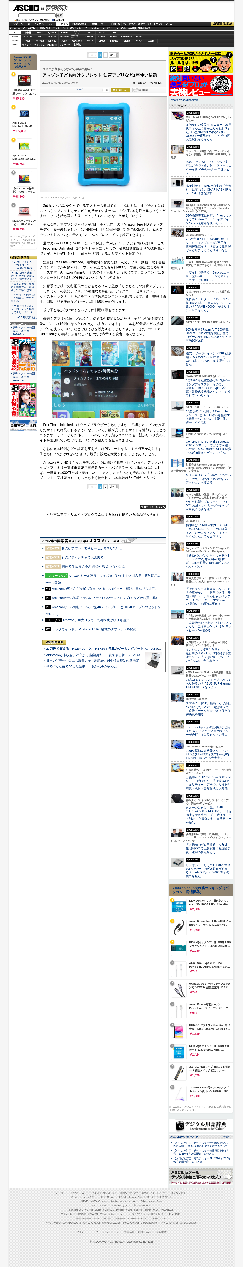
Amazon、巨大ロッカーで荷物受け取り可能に (96, 620)
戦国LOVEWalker (188, 1223)
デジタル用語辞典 (116, 1218)
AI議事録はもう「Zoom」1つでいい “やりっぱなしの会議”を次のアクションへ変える (208, 478)
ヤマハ (139, 41)
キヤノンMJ (40, 45)
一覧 (106, 90)
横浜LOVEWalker (91, 1223)
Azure (65, 41)
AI (22, 23)
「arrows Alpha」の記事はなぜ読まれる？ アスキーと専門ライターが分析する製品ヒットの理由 (208, 730)
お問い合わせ (145, 1232)
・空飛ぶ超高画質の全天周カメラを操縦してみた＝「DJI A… (23, 309)
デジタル (54, 7)
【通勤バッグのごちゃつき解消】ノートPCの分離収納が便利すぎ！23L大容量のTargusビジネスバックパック (208, 561)
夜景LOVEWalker (130, 1223)
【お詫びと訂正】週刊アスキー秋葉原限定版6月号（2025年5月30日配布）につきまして (201, 1152)
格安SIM (32, 28)
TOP (57, 1193)
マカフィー (27, 45)
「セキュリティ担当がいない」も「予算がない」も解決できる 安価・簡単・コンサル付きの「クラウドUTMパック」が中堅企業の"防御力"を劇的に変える (208, 596)
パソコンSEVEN (77, 32)
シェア (79, 89)
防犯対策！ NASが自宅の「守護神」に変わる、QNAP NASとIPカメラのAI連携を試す (208, 189)
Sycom (64, 32)
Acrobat (40, 41)
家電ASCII (45, 28)
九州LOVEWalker (149, 1223)
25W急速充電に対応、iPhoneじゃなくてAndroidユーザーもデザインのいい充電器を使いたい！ (208, 219)
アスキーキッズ (17, 28)
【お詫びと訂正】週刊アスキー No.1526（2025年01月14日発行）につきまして (202, 1160)
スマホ (141, 23)
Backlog (114, 41)
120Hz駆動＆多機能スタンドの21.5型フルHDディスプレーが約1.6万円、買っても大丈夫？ (207, 754)
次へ (112, 55)
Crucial (101, 37)
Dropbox (89, 41)
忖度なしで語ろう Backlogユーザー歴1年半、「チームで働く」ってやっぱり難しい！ (207, 276)
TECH (50, 23)
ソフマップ (64, 45)
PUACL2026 (144, 28)
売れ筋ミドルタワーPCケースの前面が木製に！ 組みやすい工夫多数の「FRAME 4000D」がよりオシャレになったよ (208, 304)
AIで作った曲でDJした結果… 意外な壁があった (81, 666)
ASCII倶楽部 (222, 24)
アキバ (132, 23)
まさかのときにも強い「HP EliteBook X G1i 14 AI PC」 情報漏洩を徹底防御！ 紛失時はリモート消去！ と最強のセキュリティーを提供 (208, 815)
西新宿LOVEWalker (111, 1223)
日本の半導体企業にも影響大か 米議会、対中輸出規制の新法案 (92, 660)
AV (124, 23)
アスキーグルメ (60, 28)
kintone (52, 41)
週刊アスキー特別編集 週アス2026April (24, 377)
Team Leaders (123, 1214)
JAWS (27, 41)
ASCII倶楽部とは (27, 317)
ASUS (102, 32)
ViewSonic (126, 37)
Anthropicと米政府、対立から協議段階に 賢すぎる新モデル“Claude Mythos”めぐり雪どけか (113, 655)
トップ (14, 23)
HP (114, 32)
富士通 (27, 32)
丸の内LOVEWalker (168, 1223)
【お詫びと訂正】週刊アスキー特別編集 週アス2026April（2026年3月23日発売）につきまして (200, 1144)
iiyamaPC (52, 32)
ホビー (104, 23)
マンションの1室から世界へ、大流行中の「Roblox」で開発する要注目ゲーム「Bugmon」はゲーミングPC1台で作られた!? (208, 655)
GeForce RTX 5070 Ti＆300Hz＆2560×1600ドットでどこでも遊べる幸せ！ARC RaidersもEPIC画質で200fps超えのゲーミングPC (208, 447)
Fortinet (126, 41)
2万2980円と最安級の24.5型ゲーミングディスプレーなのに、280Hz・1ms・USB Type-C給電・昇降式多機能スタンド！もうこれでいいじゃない (208, 388)
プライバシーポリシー (108, 1232)
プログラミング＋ (140, 1214)
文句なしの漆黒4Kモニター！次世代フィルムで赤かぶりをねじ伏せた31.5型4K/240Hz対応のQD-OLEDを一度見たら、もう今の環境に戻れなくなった (208, 132)
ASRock (89, 37)
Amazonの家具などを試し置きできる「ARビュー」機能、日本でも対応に (105, 588)
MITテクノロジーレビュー (153, 1218)
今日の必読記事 (83, 1218)
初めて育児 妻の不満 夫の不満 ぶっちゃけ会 (93, 566)
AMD (39, 37)
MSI (89, 32)
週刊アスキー (76, 28)
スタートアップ (154, 24)
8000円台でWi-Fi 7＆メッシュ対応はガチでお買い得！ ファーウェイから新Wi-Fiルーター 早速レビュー (208, 167)
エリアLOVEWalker (72, 1223)
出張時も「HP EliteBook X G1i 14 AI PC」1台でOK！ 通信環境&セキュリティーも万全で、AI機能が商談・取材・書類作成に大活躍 (208, 783)
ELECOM (27, 37)
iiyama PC (116, 1197)
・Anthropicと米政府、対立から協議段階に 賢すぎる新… (23, 276)
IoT (29, 23)
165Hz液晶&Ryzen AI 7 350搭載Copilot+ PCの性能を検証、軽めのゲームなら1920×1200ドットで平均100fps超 (208, 335)
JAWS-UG (95, 1201)
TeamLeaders (92, 28)
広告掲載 (161, 1232)
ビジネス (39, 23)
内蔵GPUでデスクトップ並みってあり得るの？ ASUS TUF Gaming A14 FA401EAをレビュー (208, 683)
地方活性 (132, 28)
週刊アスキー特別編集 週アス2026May (24, 331)
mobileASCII (133, 1218)
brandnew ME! (77, 45)
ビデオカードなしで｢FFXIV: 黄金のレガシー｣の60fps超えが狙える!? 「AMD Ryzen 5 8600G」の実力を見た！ (208, 870)
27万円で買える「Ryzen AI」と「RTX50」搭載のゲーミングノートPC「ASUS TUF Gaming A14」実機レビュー (127, 648)
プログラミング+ (110, 28)
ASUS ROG (52, 37)
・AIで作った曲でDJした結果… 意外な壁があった (23, 298)
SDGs (123, 28)
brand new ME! (142, 1205)
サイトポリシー (83, 1232)
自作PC (115, 23)
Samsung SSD (76, 1210)
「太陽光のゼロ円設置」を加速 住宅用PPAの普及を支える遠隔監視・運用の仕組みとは (208, 848)
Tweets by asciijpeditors (183, 99)
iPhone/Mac (79, 23)
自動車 (93, 23)
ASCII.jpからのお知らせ (184, 1136)
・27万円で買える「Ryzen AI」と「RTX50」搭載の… (22, 265)
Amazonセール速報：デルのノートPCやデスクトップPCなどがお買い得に (105, 598)
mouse (39, 32)
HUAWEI (114, 37)
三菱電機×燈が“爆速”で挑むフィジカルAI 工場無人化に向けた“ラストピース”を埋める (208, 626)
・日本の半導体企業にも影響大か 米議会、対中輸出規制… (22, 287)
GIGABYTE (64, 37)
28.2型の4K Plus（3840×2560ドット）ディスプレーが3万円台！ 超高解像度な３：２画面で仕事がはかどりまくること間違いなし (208, 244)
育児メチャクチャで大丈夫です (84, 557)
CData (102, 41)
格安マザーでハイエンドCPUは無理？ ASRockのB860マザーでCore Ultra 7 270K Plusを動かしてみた (208, 359)
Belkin (139, 37)
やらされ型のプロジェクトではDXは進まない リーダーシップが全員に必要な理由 (207, 505)
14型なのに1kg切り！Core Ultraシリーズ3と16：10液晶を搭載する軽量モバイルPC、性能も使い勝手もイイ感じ (208, 416)
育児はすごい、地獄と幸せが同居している (92, 548)
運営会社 (129, 1232)
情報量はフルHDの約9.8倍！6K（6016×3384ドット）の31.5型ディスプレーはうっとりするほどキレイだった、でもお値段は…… (208, 530)
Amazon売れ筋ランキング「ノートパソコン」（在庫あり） (22, 62)
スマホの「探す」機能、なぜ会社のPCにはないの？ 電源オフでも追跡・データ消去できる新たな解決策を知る (208, 708)
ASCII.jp (26, 8)
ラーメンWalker (53, 1223)
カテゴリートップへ (153, 507)
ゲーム (168, 24)
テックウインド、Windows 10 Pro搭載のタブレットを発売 (94, 629)
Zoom (151, 41)
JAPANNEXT (52, 44)
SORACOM (108, 1210)
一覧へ (226, 1136)
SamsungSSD (74, 36)
